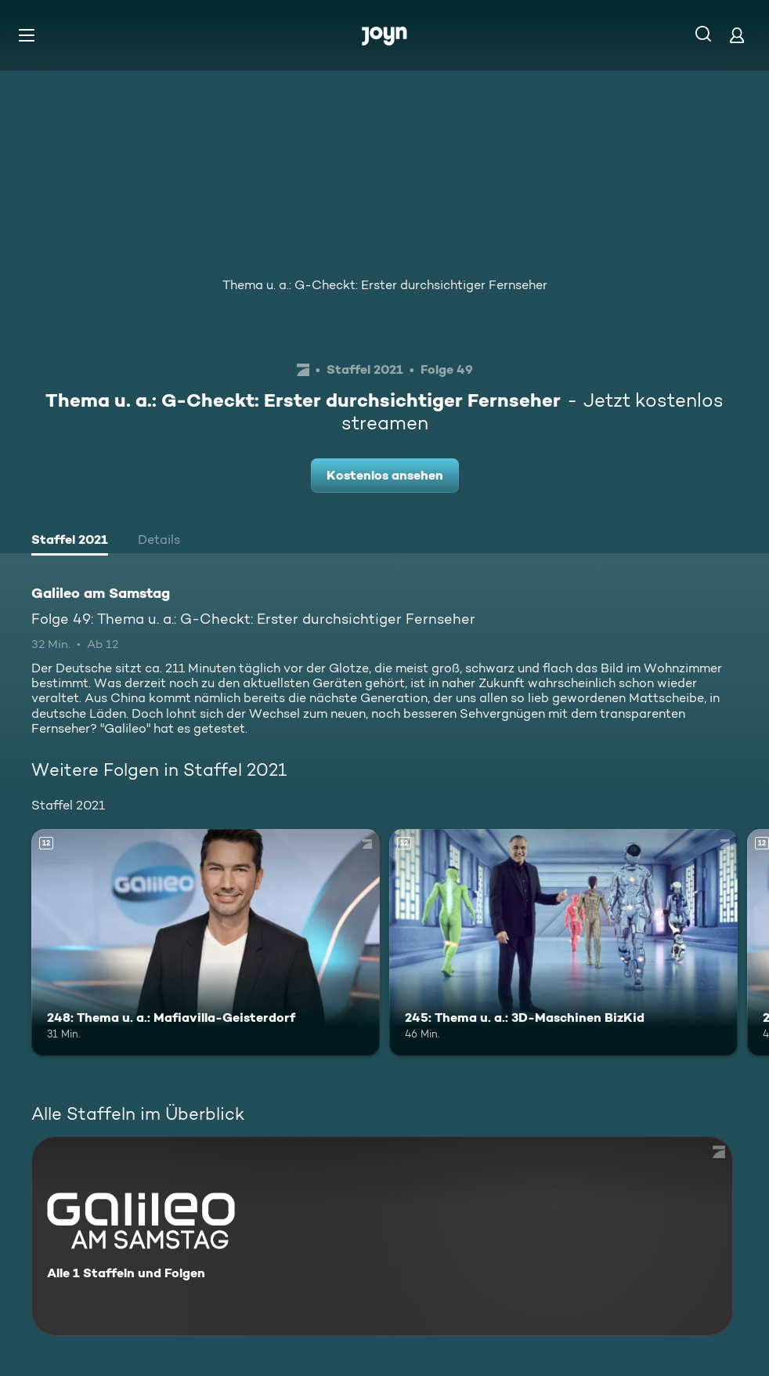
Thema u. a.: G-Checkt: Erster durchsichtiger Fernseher (384, 284)
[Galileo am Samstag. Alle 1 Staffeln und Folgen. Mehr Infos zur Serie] (382, 1236)
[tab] (69, 541)
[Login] (737, 35)
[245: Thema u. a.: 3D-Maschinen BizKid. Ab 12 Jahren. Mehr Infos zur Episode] (563, 942)
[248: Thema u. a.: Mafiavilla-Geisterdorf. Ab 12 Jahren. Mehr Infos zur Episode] (205, 942)
